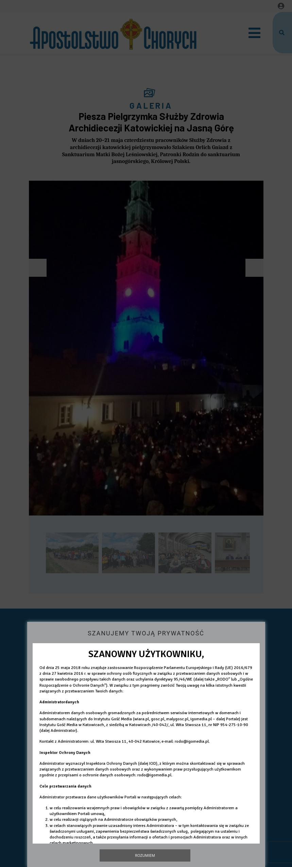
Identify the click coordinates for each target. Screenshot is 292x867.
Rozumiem (145, 855)
